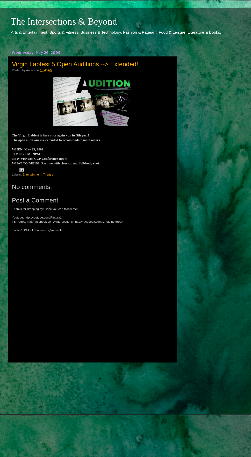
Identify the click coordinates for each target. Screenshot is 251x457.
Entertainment (32, 174)
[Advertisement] (91, 405)
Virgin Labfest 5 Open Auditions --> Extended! (75, 64)
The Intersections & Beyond (63, 21)
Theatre (48, 174)
